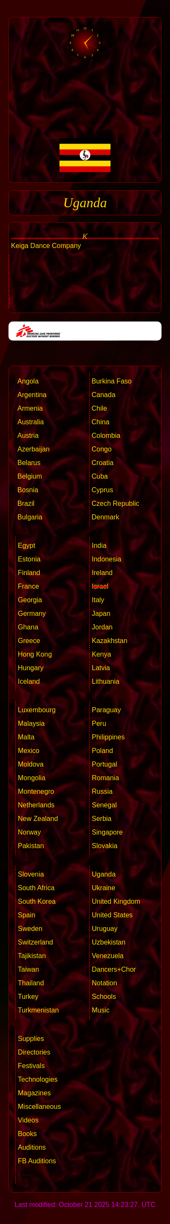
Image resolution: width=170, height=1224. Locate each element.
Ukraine (103, 887)
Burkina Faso (112, 381)
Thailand (31, 983)
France (28, 586)
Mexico (29, 750)
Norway (29, 832)
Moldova (30, 764)
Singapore (107, 832)
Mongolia (31, 777)
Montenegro (36, 791)
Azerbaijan (33, 449)
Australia (30, 422)
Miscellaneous (39, 1106)
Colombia (106, 435)
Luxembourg (37, 710)
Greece (29, 640)
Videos (28, 1120)
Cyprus (102, 490)
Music (101, 1010)
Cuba (100, 476)
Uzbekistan (108, 942)
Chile (99, 408)
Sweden (30, 928)
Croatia (103, 462)
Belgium (29, 476)
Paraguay (106, 710)
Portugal (104, 764)
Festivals (31, 1065)
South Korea (37, 901)
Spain (26, 915)
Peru (99, 723)
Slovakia (104, 845)
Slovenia (31, 874)
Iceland (29, 681)
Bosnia (27, 490)
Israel (100, 586)
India (99, 545)
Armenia (30, 408)
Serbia (101, 818)
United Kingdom (116, 901)
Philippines (108, 737)
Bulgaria (29, 517)
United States (112, 915)
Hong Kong (35, 654)
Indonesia (106, 559)
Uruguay (104, 928)
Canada (104, 394)
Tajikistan (32, 955)
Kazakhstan (110, 640)
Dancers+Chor (114, 969)
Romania (105, 777)
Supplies (31, 1038)
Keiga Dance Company (46, 245)
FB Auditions (37, 1161)
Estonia (29, 559)
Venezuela (108, 955)
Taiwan (28, 969)
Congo (102, 449)
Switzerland (35, 942)
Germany (32, 613)
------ (24, 1174)
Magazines (34, 1093)
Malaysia (31, 723)
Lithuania (105, 681)
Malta (26, 737)
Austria (28, 435)
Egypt (26, 545)
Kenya (101, 654)
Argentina (32, 394)
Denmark (105, 517)
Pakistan (31, 845)
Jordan (102, 627)
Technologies (37, 1079)
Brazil (25, 503)
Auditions (32, 1147)
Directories (34, 1052)
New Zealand (38, 818)
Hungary (30, 667)
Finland (29, 572)
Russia (102, 791)
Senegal (104, 805)
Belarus (28, 462)
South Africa (36, 887)
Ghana (28, 627)
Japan (101, 613)
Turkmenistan (38, 1010)
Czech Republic (115, 503)
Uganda (104, 874)
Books (27, 1133)
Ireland (102, 572)
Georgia (30, 600)
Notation (104, 983)
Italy (98, 600)
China (101, 422)
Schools (104, 996)
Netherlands (36, 805)
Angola (28, 381)
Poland (102, 750)
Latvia (101, 667)
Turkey (28, 996)
